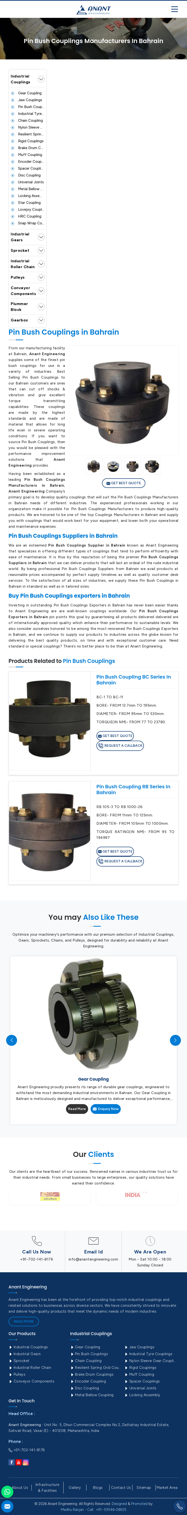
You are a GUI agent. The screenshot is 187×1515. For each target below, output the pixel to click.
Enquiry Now (106, 1109)
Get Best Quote (123, 483)
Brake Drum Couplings (27, 148)
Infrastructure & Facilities (47, 1487)
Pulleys (18, 277)
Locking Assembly (27, 196)
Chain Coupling (27, 120)
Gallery (75, 1487)
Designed (119, 1504)
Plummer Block (19, 306)
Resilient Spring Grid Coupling (27, 134)
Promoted (139, 1504)
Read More (77, 1109)
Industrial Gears (20, 237)
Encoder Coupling (27, 161)
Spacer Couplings (27, 168)
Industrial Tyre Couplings (27, 113)
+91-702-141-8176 (36, 1259)
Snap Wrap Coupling (27, 223)
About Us (20, 1487)
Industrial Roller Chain (23, 264)
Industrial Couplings (20, 79)
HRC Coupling (26, 216)
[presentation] (11, 1040)
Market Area (167, 1487)
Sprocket (20, 250)
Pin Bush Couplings (27, 107)
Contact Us (121, 1487)
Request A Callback (120, 746)
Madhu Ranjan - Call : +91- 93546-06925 (93, 1509)
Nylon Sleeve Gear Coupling (27, 127)
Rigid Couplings (27, 141)
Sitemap (144, 1487)
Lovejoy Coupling (27, 209)
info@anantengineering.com (93, 1259)
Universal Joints (27, 182)
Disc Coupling (26, 175)
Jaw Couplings (26, 100)
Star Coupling (26, 202)
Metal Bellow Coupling (27, 189)
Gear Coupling (26, 93)
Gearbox (19, 320)
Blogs (98, 1487)
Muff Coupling (26, 155)
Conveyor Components (23, 290)
